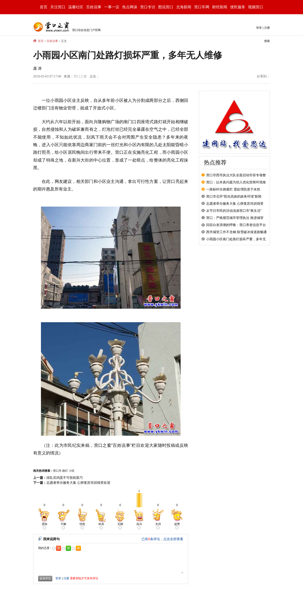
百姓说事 (52, 41)
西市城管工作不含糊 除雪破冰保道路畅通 (236, 232)
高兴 (139, 525)
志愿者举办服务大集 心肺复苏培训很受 (234, 203)
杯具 (101, 525)
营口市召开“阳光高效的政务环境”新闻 (233, 196)
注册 (267, 27)
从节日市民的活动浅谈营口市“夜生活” (233, 211)
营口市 (57, 470)
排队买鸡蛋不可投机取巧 (64, 478)
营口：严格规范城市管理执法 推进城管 (234, 218)
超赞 (177, 525)
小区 (72, 470)
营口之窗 (80, 76)
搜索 (267, 41)
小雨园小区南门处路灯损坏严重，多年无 (236, 239)
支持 (158, 525)
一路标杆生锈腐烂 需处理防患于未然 (233, 189)
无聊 (120, 525)
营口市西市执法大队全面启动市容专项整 (236, 175)
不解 (63, 525)
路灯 (65, 470)
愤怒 (82, 525)
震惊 (44, 525)
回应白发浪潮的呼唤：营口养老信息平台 (236, 225)
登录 (259, 27)
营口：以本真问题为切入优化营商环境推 (236, 182)
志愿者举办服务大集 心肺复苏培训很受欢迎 (78, 482)
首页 (43, 7)
